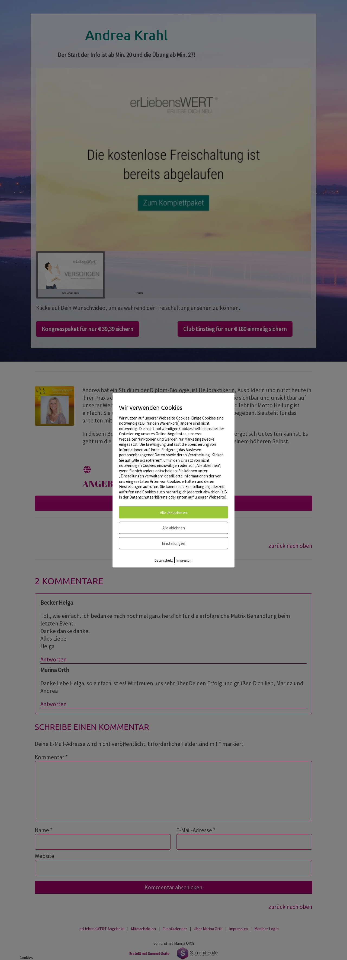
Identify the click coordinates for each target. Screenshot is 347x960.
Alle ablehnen (173, 527)
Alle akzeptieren (173, 512)
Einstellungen (173, 543)
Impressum (184, 560)
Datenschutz (164, 560)
